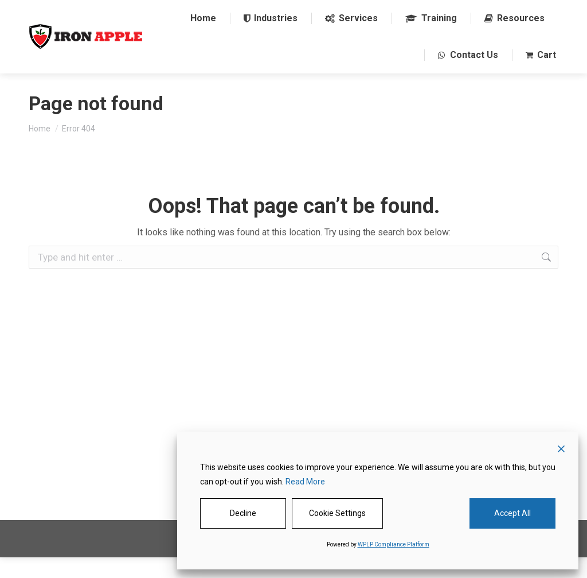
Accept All (512, 513)
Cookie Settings (337, 513)
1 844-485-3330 (197, 10)
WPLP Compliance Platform (393, 544)
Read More (305, 481)
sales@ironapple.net (282, 10)
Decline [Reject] (243, 513)
